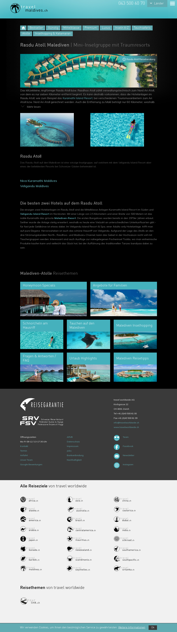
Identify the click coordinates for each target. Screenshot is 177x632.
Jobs (69, 450)
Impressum (72, 446)
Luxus (106, 27)
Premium (91, 27)
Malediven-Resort (65, 218)
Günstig (53, 27)
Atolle (26, 33)
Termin (23, 450)
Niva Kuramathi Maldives (38, 181)
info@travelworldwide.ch (126, 422)
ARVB (70, 437)
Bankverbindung (75, 455)
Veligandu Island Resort (34, 213)
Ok (152, 627)
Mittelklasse (71, 27)
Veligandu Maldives (34, 186)
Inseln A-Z (122, 27)
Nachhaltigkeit (74, 460)
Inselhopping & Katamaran (53, 33)
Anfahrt (24, 455)
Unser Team (26, 460)
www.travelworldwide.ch (126, 427)
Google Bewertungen (31, 464)
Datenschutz (73, 441)
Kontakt (24, 446)
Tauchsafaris (142, 27)
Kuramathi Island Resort (78, 98)
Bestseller (36, 27)
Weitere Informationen (131, 627)
